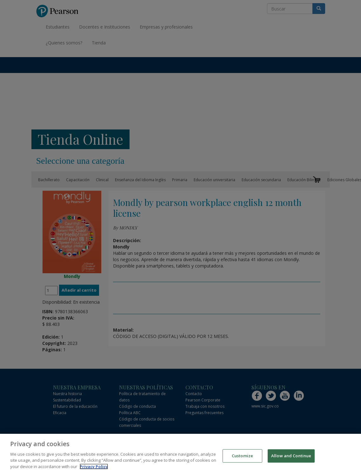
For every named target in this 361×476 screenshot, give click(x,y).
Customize (242, 459)
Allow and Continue (291, 459)
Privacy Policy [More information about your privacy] (94, 470)
